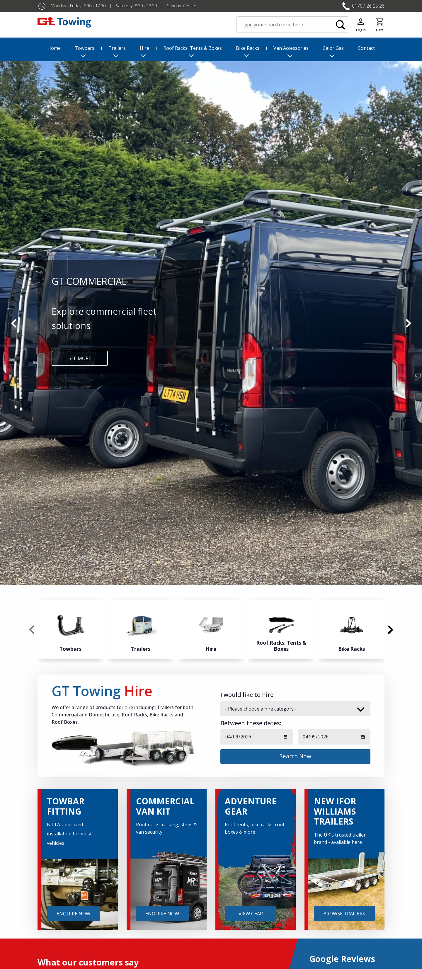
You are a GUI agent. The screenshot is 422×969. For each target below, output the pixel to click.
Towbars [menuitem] (84, 48)
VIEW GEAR (251, 913)
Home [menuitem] (54, 48)
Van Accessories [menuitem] (291, 48)
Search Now (295, 756)
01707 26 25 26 (368, 6)
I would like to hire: (247, 694)
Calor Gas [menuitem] (333, 48)
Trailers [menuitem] (117, 48)
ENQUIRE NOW (73, 913)
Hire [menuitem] (144, 48)
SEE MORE (80, 358)
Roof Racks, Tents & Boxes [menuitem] (192, 48)
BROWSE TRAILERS (344, 913)
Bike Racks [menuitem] (247, 48)
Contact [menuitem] (366, 48)
